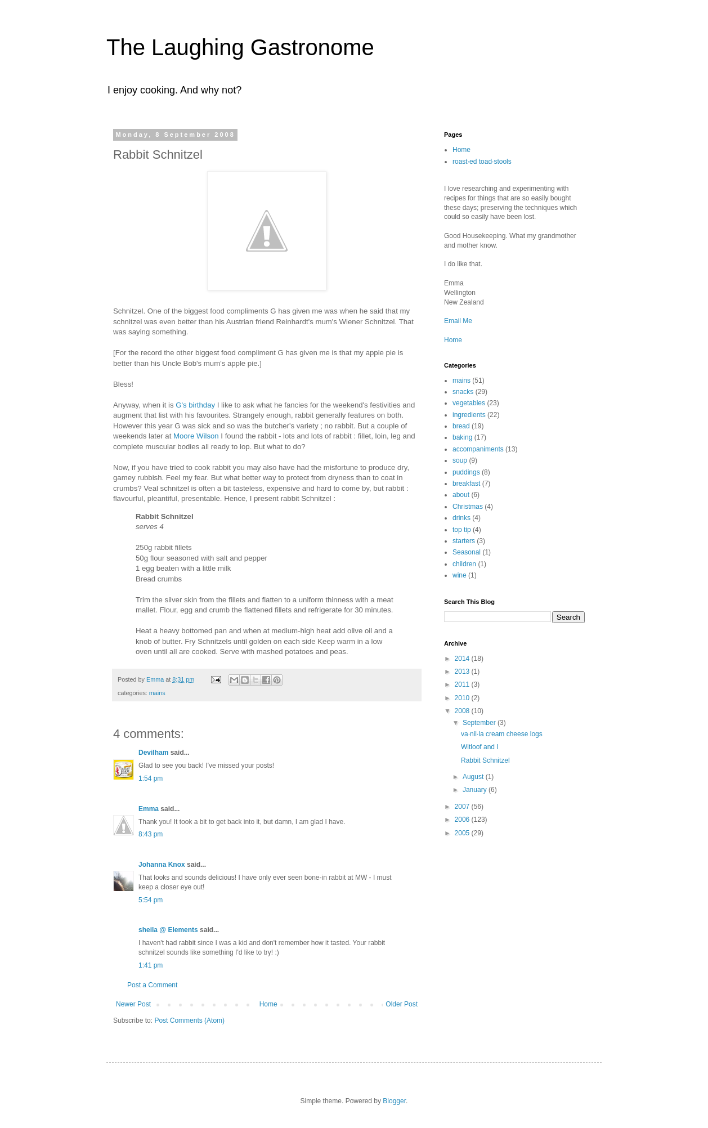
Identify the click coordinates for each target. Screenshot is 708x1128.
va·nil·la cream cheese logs (502, 734)
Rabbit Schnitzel (485, 760)
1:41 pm (150, 965)
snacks (462, 392)
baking (462, 437)
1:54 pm (150, 778)
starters (463, 541)
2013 (463, 671)
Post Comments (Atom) (189, 1020)
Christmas (467, 507)
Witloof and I (480, 747)
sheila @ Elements (168, 930)
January (476, 790)
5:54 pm (150, 900)
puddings (466, 472)
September (480, 723)
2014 (463, 659)
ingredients (469, 415)
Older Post (402, 1004)
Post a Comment (152, 985)
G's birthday (195, 405)
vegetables (468, 403)
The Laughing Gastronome (240, 47)
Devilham (153, 753)
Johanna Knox (161, 865)
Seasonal (466, 552)
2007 (463, 807)
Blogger (394, 1101)
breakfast (466, 483)
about (460, 495)
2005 (463, 833)
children (464, 564)
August (474, 777)
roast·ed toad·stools (482, 161)
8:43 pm (150, 834)
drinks (461, 518)
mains (157, 693)
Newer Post (133, 1004)
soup (459, 460)
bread (461, 426)
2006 (463, 819)
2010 (463, 698)
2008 (463, 711)
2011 (463, 684)
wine (459, 575)
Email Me (458, 321)
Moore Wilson (196, 436)
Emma (148, 809)
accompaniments (478, 449)
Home (268, 1004)
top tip (461, 530)
